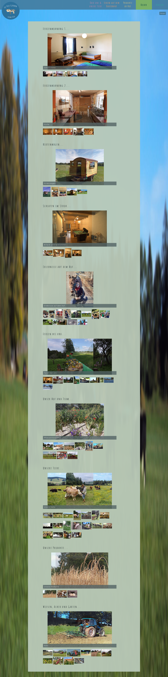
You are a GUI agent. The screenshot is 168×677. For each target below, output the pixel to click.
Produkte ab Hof (127, 4)
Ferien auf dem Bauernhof (112, 4)
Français (162, 13)
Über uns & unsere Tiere (95, 4)
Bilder (144, 5)
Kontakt (160, 5)
